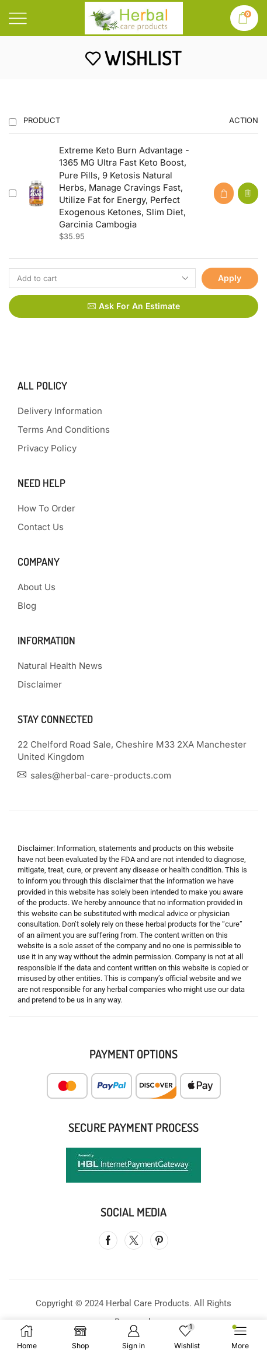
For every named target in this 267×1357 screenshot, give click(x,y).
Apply (229, 278)
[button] (224, 193)
